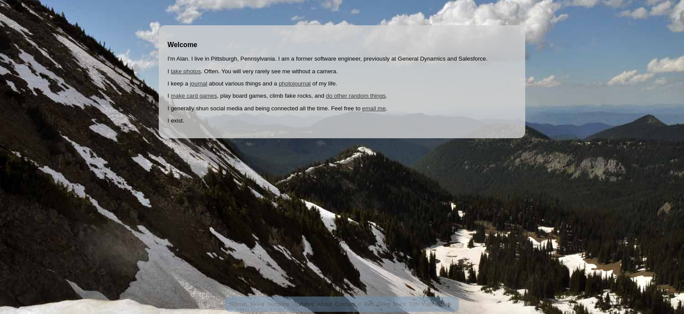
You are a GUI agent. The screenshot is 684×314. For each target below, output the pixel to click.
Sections (278, 304)
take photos (186, 71)
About (324, 304)
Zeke (445, 304)
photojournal (295, 83)
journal (198, 83)
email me (374, 108)
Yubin (428, 304)
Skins (257, 304)
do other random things (356, 95)
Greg (383, 304)
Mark (399, 304)
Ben (369, 304)
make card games (194, 95)
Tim (414, 304)
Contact (345, 304)
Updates (303, 304)
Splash (238, 304)
